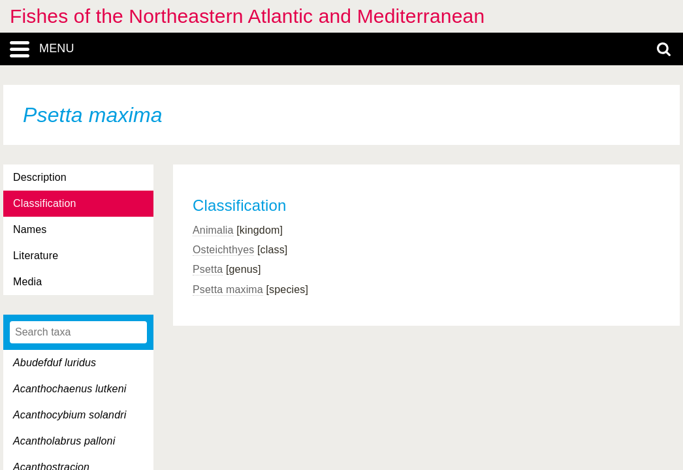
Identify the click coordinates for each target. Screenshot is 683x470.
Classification (44, 203)
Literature (35, 255)
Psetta (208, 269)
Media (27, 281)
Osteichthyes (223, 249)
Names (29, 229)
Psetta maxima (228, 289)
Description (40, 177)
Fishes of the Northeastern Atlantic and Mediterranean (247, 16)
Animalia (213, 230)
